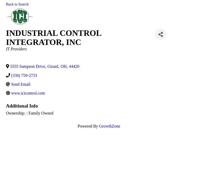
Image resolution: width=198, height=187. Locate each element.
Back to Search (17, 4)
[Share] (160, 34)
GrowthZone (109, 126)
